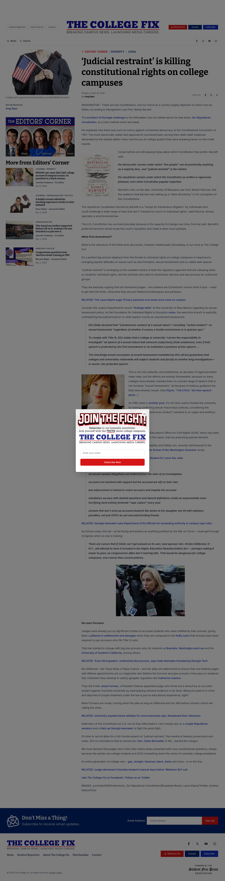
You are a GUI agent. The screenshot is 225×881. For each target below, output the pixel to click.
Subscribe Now (112, 462)
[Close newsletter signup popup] (144, 414)
